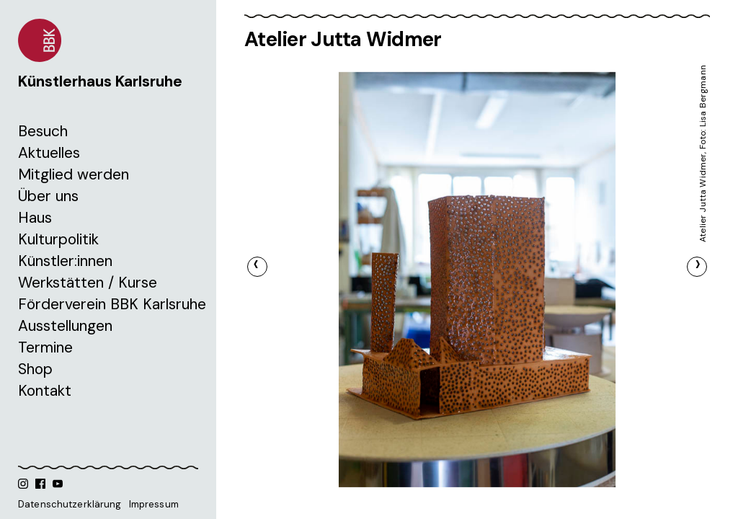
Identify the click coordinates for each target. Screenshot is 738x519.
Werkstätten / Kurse (87, 282)
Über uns (48, 196)
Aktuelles (49, 153)
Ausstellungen (65, 326)
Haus (35, 218)
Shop (35, 369)
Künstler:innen (65, 261)
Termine (45, 347)
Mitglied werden (73, 174)
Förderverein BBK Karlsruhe (112, 304)
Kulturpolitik (58, 239)
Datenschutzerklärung (70, 504)
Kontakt (44, 391)
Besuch (43, 131)
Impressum (154, 504)
